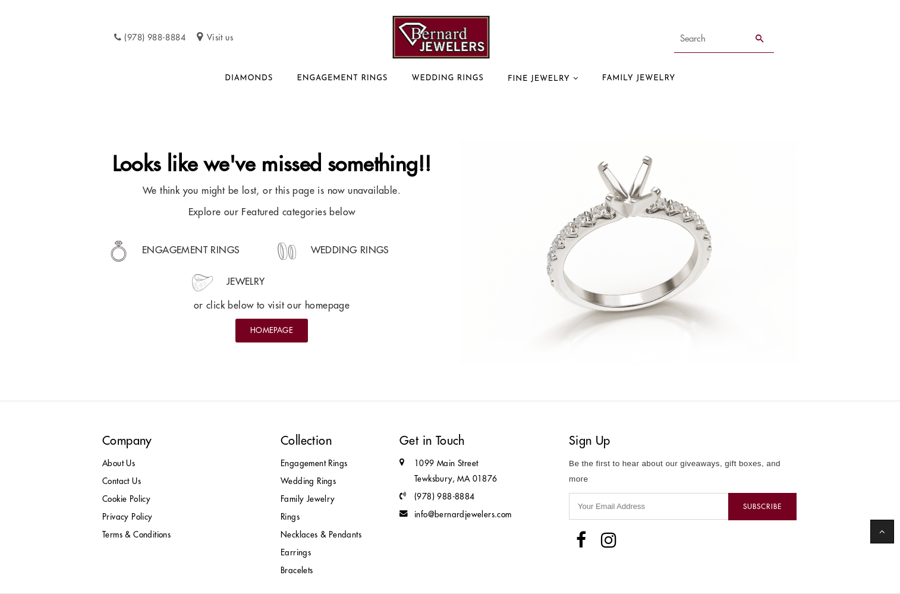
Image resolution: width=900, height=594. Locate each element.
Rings (290, 517)
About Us (118, 463)
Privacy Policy (127, 517)
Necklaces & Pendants (321, 535)
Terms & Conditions (136, 535)
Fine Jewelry (539, 79)
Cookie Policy (126, 499)
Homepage (271, 330)
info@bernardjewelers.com (463, 515)
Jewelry (228, 281)
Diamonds (249, 78)
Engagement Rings (342, 78)
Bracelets (297, 570)
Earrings (296, 553)
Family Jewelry (638, 78)
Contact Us (121, 481)
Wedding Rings (448, 78)
